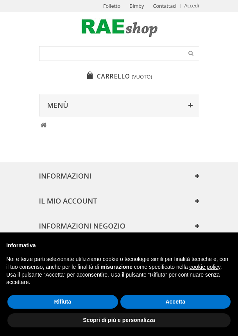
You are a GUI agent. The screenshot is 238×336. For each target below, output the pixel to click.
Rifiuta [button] (62, 301)
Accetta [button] (175, 301)
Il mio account (68, 201)
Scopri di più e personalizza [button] (119, 320)
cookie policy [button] (205, 267)
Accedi (191, 5)
